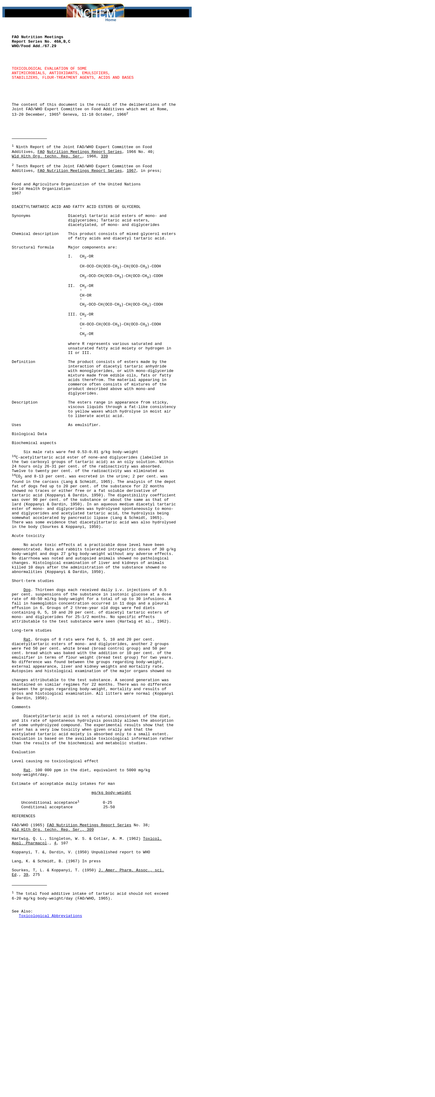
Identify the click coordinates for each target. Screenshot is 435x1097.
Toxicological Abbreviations (50, 1090)
